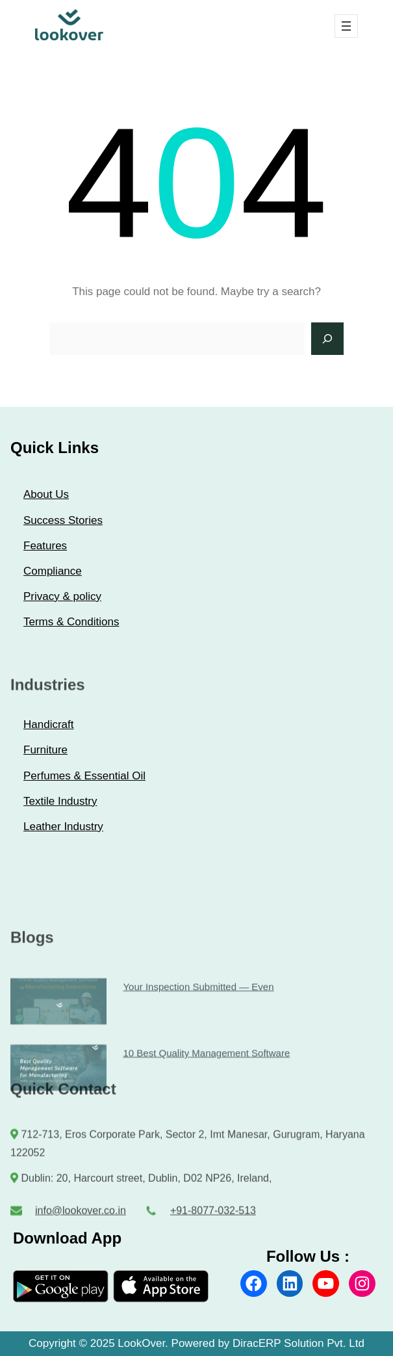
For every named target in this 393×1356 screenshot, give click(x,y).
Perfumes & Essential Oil (84, 776)
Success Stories (63, 520)
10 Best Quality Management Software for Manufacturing (58, 1115)
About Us (46, 494)
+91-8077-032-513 (213, 1215)
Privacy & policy (62, 596)
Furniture (45, 750)
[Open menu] (346, 26)
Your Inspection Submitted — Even (198, 1034)
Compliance (52, 571)
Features (45, 546)
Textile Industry (60, 801)
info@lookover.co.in (80, 1215)
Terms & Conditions (71, 622)
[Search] (327, 338)
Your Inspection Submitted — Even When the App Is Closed (58, 1049)
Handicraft (48, 724)
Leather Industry (63, 826)
